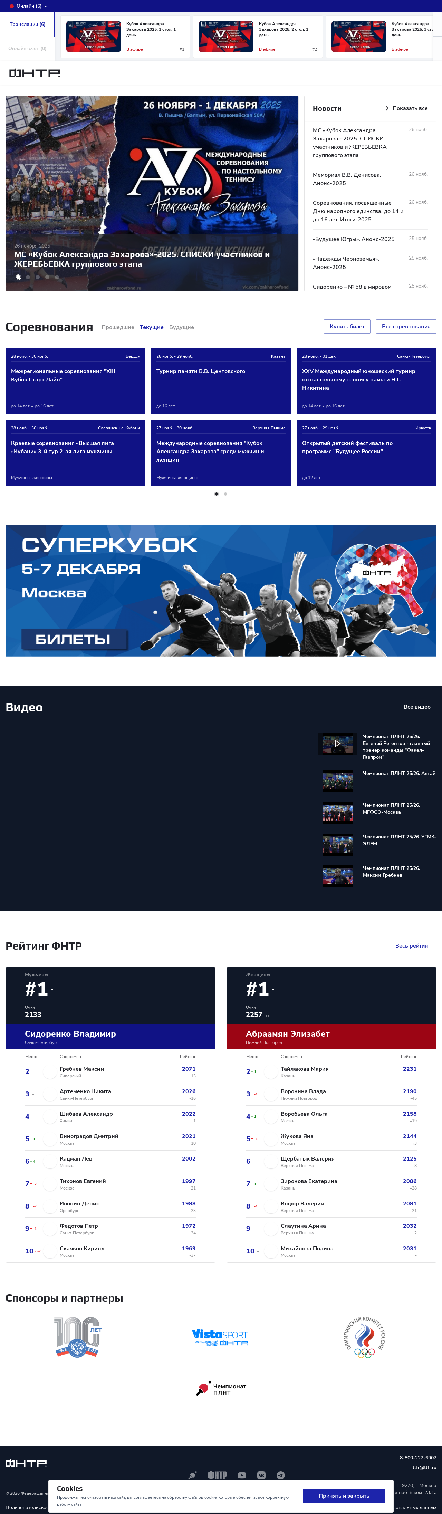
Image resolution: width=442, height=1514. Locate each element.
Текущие (152, 328)
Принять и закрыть (344, 1496)
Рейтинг (269, 74)
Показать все (405, 110)
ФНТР (137, 74)
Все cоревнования (406, 328)
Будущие (181, 328)
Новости (178, 74)
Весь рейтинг (413, 947)
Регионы (311, 74)
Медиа (354, 74)
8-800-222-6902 (418, 1459)
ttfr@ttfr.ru (424, 1469)
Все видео (417, 708)
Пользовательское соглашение (42, 1509)
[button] (437, 50)
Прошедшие (118, 328)
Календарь (224, 74)
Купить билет (347, 328)
